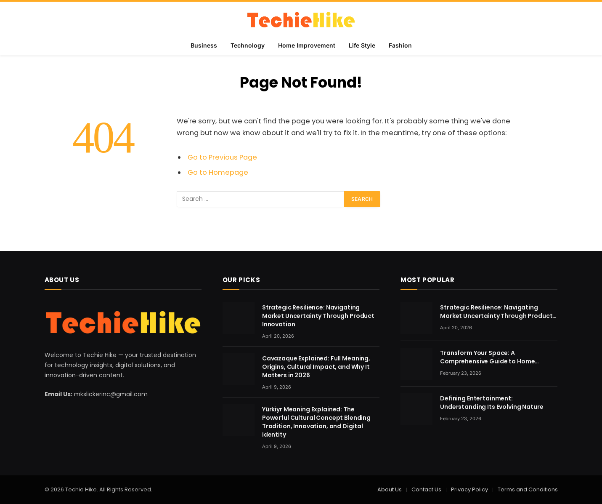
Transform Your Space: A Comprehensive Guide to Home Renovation (487, 357)
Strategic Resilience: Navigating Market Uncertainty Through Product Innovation (318, 315)
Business (204, 45)
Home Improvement (306, 45)
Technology (248, 45)
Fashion (400, 45)
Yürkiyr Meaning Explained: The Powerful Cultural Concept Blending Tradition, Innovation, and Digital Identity (316, 422)
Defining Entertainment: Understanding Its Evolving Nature (491, 402)
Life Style (362, 45)
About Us (389, 489)
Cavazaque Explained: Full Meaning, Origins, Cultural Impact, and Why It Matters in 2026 (316, 366)
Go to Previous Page (222, 157)
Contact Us (426, 489)
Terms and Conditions (528, 489)
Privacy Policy (469, 489)
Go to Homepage (218, 172)
